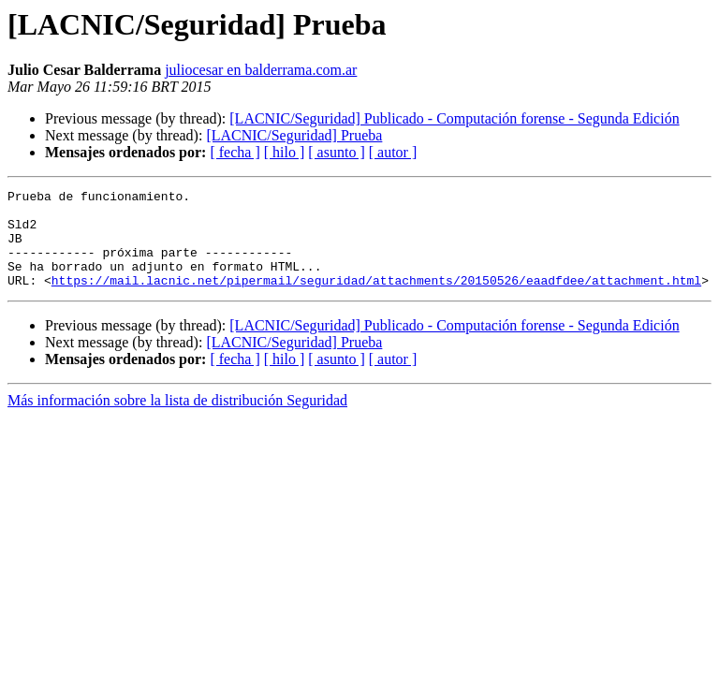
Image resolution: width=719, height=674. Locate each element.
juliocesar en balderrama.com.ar (261, 70)
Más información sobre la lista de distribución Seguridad (177, 420)
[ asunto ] (336, 152)
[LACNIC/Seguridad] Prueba (294, 135)
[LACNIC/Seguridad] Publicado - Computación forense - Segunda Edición (454, 118)
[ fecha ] (234, 152)
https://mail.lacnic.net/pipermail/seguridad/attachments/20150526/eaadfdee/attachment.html (376, 299)
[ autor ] (393, 152)
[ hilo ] (284, 152)
